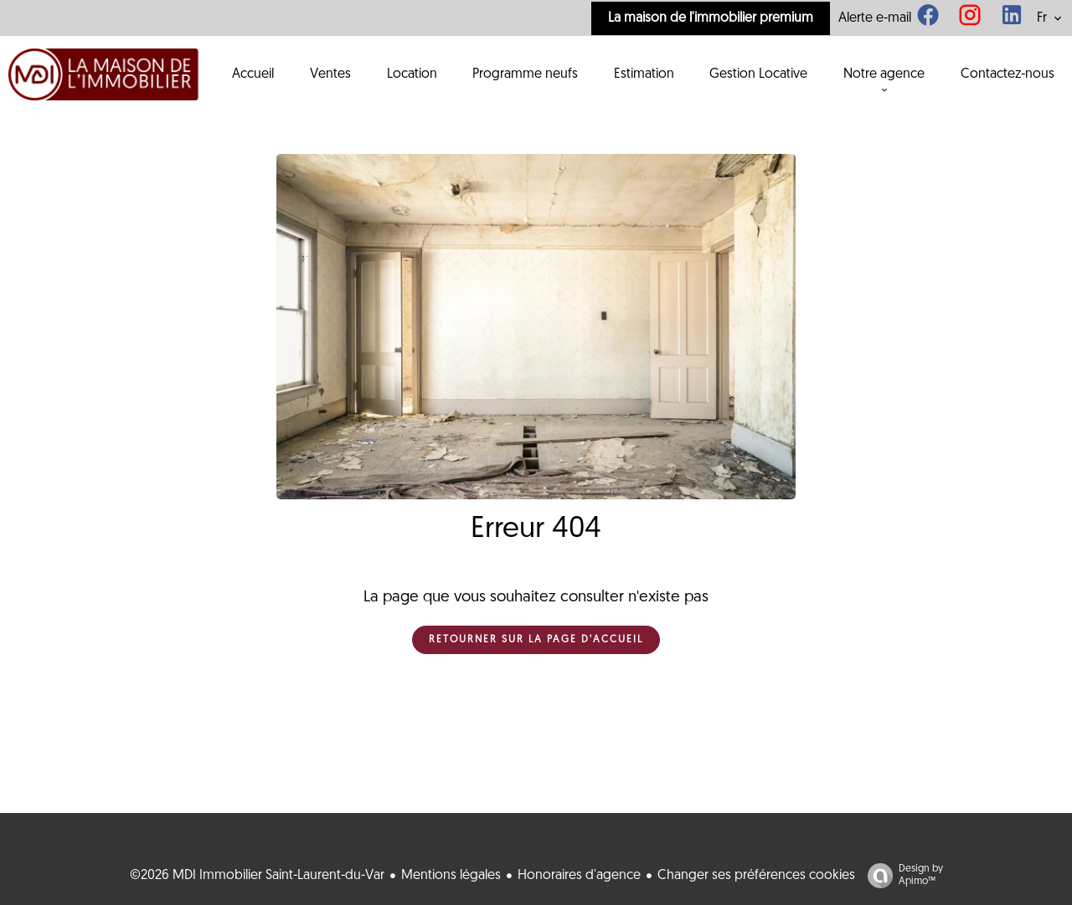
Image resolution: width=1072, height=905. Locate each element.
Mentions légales (451, 875)
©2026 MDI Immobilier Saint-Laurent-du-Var (257, 875)
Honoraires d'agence (579, 875)
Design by (901, 876)
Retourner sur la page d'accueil (536, 640)
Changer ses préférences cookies (756, 875)
